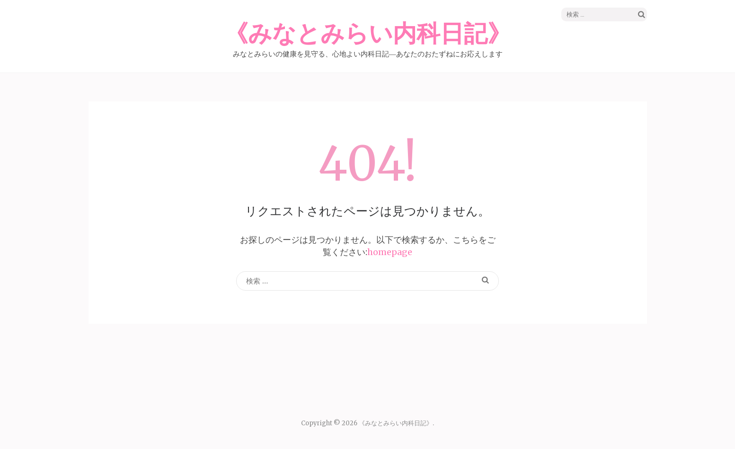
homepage (389, 252)
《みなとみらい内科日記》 (367, 34)
